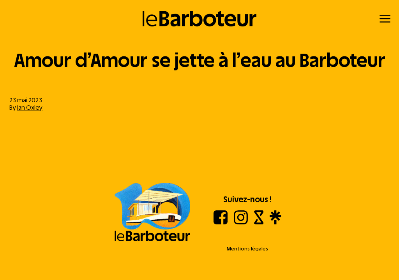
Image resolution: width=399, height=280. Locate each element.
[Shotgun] (259, 222)
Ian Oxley (29, 107)
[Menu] (385, 18)
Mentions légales (247, 249)
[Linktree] (275, 222)
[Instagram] (241, 222)
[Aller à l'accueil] (152, 213)
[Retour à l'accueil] (200, 18)
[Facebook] (220, 222)
